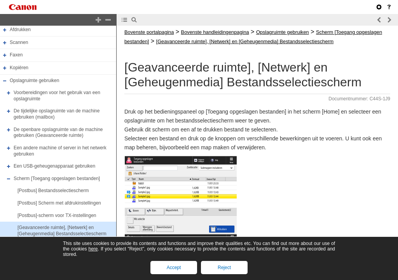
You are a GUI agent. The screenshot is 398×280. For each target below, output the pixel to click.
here (93, 249)
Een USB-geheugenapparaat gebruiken (54, 166)
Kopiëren (19, 67)
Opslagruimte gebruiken (34, 80)
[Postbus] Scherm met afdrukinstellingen (59, 203)
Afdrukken (20, 29)
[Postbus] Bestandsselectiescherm (53, 191)
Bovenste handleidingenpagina (215, 32)
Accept (174, 267)
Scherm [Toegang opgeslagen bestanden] (57, 178)
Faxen (16, 55)
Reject (224, 267)
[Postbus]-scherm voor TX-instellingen (56, 215)
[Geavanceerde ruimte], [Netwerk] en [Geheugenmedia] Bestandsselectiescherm (61, 230)
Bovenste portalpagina (149, 32)
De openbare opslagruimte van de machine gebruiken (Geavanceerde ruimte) (58, 132)
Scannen (19, 42)
